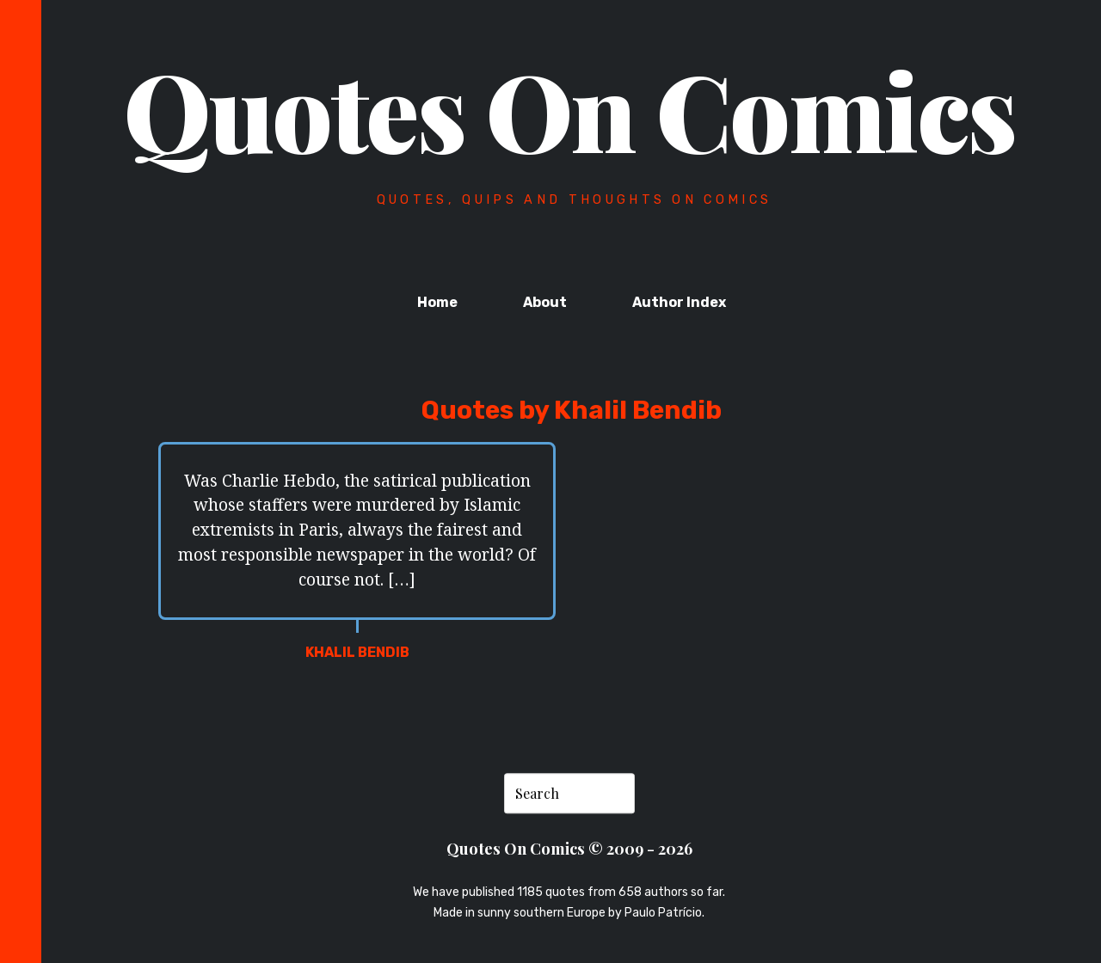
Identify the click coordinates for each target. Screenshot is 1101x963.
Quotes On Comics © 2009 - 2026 (569, 849)
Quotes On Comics (570, 109)
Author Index (679, 302)
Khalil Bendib (357, 652)
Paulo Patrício (663, 913)
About (545, 302)
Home (437, 302)
